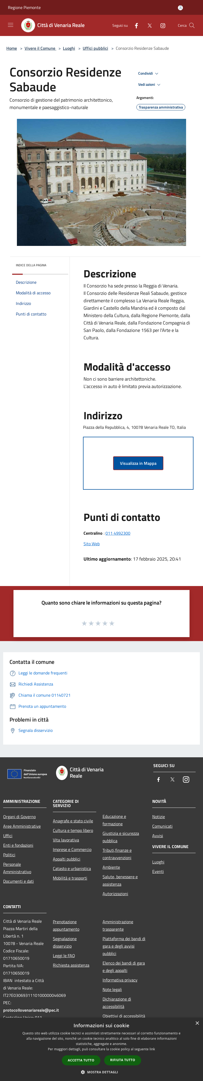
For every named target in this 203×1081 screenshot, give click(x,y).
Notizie (158, 816)
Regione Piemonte (24, 7)
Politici (9, 855)
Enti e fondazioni (18, 845)
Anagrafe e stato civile (73, 821)
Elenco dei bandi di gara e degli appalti (124, 967)
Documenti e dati (18, 881)
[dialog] (101, 1049)
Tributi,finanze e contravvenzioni (117, 854)
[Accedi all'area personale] (180, 8)
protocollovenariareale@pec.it (31, 1010)
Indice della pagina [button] (31, 265)
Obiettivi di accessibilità (124, 1016)
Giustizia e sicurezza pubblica (121, 837)
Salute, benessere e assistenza (120, 880)
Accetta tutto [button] (81, 1060)
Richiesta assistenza (71, 965)
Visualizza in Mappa (138, 463)
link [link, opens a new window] (152, 1049)
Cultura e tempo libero (73, 830)
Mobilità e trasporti (70, 878)
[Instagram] (160, 25)
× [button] (197, 1023)
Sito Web (92, 543)
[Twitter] (147, 25)
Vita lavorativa (66, 840)
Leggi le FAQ (64, 955)
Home (11, 48)
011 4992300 (117, 533)
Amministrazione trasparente (118, 925)
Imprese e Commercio (72, 849)
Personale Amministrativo (17, 868)
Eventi (158, 871)
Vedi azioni (150, 85)
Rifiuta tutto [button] (122, 1060)
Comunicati (162, 826)
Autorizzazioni (115, 893)
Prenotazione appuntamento (66, 925)
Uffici (7, 835)
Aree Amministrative (22, 826)
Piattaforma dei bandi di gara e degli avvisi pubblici (124, 946)
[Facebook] (134, 25)
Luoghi (69, 48)
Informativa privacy (120, 980)
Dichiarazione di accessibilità (117, 1003)
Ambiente (111, 867)
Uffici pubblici (95, 48)
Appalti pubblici (66, 859)
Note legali (112, 989)
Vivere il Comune (40, 48)
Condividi (149, 73)
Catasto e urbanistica (72, 868)
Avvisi (157, 835)
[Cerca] (192, 25)
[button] (101, 1072)
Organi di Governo (19, 816)
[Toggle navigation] (10, 25)
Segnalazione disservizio (65, 942)
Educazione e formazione (114, 820)
